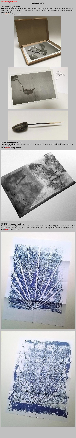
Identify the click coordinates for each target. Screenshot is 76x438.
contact (8, 14)
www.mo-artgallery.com (9, 1)
